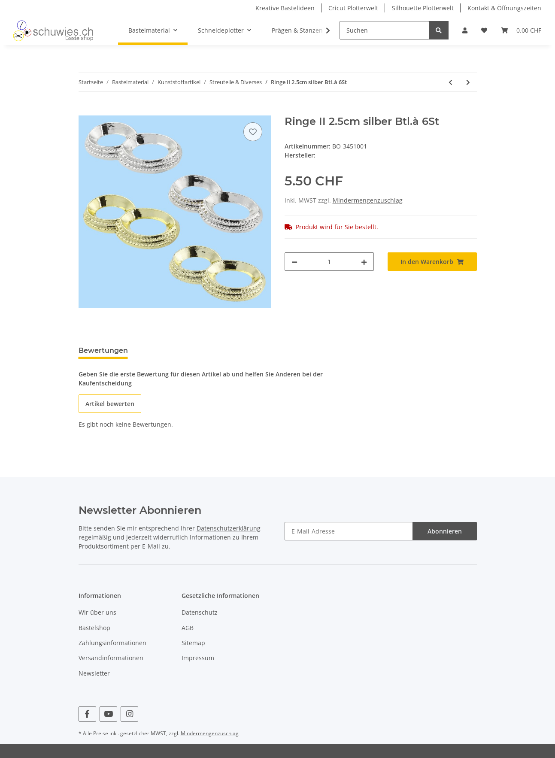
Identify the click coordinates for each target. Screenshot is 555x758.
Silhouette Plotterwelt (423, 8)
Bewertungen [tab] (103, 350)
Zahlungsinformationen (112, 643)
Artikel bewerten (109, 404)
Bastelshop (94, 628)
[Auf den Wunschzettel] (252, 131)
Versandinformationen (111, 658)
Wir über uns (97, 612)
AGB (188, 628)
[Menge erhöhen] (364, 261)
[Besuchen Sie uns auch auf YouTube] (108, 714)
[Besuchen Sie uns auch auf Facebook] (87, 714)
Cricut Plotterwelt (353, 8)
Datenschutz (200, 612)
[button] (464, 30)
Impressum (198, 658)
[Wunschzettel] (484, 30)
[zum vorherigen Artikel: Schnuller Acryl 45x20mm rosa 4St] (450, 82)
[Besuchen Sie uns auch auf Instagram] (129, 714)
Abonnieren (445, 531)
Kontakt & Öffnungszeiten (504, 8)
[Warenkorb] (521, 30)
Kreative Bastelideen (285, 8)
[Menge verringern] (294, 261)
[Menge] (329, 261)
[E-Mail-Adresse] (349, 531)
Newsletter (94, 673)
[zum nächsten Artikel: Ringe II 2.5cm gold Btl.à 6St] (468, 82)
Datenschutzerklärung (229, 528)
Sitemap (193, 643)
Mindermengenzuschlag (368, 200)
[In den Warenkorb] (85, 110)
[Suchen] (384, 30)
